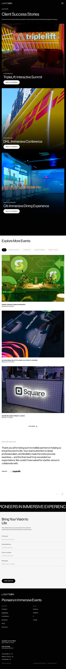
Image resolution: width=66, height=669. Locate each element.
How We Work (5, 616)
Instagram (35, 612)
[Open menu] (62, 3)
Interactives (4, 620)
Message (5, 561)
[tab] (4, 250)
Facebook (35, 609)
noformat (8, 663)
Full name (5, 536)
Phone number (6, 552)
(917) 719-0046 (6, 646)
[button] (57, 494)
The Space (4, 609)
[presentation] (15, 571)
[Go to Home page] (8, 594)
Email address (6, 544)
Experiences (5, 612)
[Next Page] (33, 426)
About (3, 623)
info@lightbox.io (7, 648)
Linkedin (35, 620)
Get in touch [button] (5, 627)
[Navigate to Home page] (7, 3)
